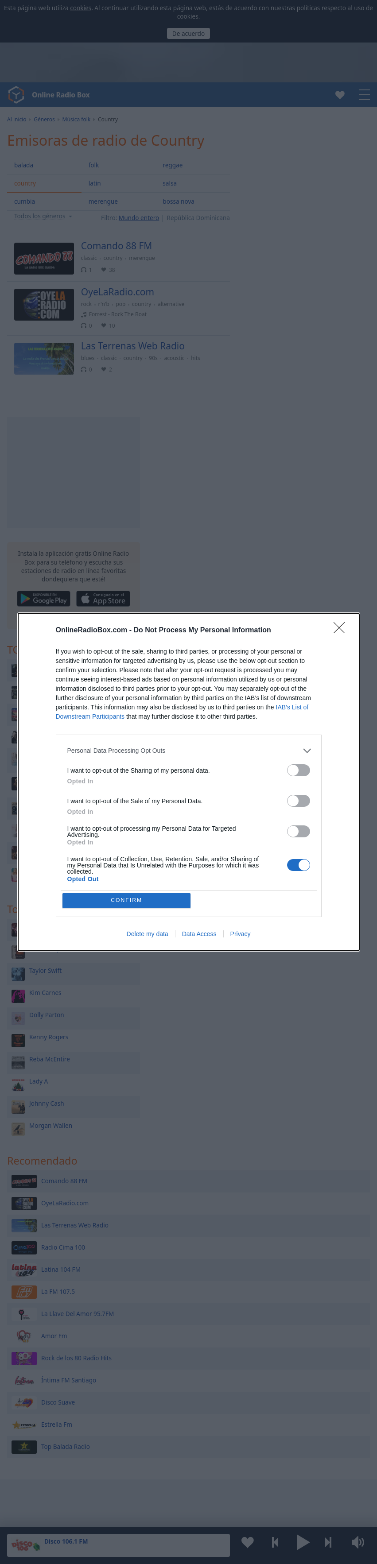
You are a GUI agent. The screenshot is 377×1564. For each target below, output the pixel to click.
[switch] (298, 769)
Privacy (240, 934)
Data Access (199, 934)
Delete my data (147, 934)
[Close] (342, 629)
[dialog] (188, 782)
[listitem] (188, 750)
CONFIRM (127, 900)
